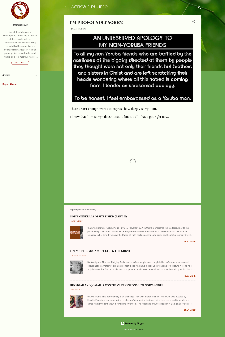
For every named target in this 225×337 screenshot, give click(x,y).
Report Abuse (9, 84)
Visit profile (20, 63)
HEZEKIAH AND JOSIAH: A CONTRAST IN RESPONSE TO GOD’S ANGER (117, 285)
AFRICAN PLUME (20, 25)
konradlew (139, 329)
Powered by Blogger (132, 323)
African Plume (89, 7)
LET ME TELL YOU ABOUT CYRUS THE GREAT (100, 251)
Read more (189, 241)
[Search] (199, 8)
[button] (193, 21)
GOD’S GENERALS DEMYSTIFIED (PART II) (98, 216)
